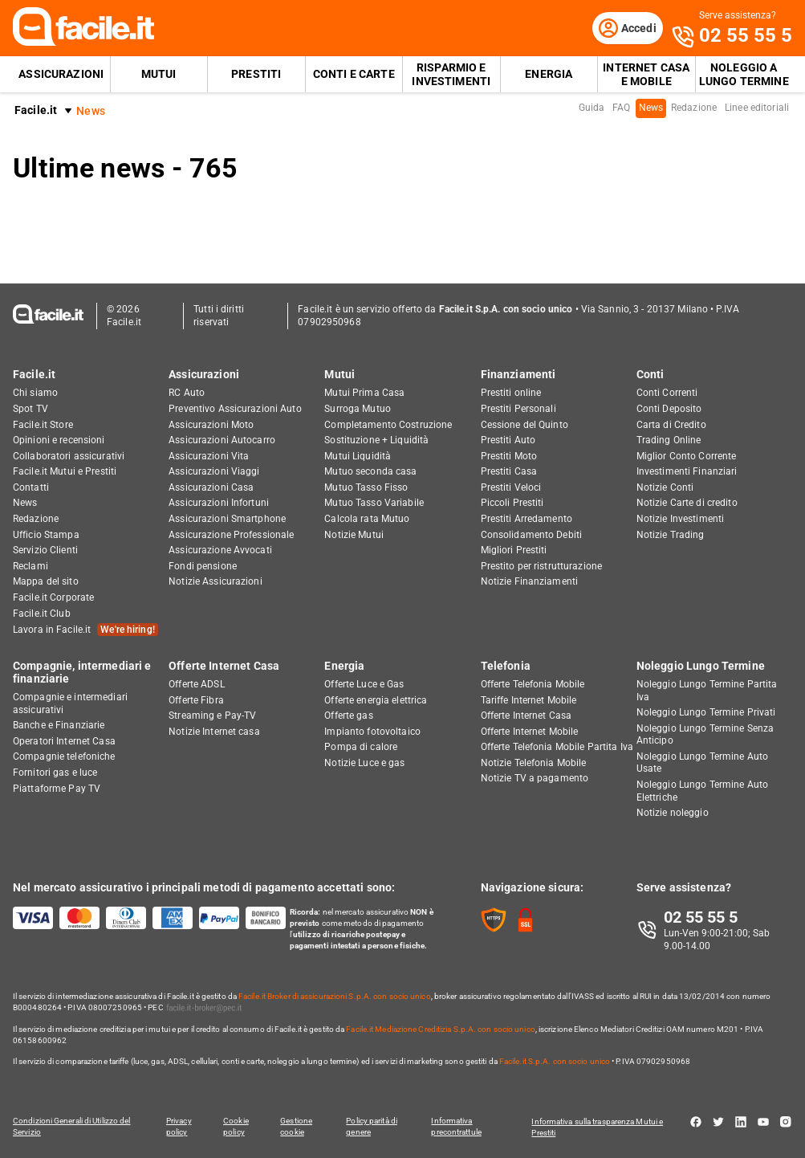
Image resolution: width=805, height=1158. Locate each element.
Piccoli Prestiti (512, 504)
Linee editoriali (757, 110)
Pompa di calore (360, 748)
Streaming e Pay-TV (212, 716)
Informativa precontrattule (461, 1127)
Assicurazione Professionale (231, 535)
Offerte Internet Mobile (530, 732)
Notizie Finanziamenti (530, 583)
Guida (592, 110)
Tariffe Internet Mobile (529, 701)
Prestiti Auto (508, 440)
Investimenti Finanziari (687, 473)
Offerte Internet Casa (224, 666)
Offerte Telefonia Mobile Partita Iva (557, 748)
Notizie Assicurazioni (215, 583)
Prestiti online (511, 394)
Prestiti (256, 77)
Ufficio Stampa (46, 535)
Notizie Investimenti (680, 519)
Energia (548, 77)
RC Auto (187, 394)
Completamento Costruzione (388, 425)
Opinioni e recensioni (59, 440)
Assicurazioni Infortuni (219, 504)
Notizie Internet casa (214, 732)
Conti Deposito (669, 409)
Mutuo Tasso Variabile (374, 504)
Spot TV (30, 409)
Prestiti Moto (509, 457)
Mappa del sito (46, 583)
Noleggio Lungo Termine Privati (706, 713)
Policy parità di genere (375, 1127)
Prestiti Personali (518, 409)
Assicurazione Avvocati (220, 551)
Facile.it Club (42, 614)
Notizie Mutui (354, 535)
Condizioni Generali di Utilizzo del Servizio (72, 1127)
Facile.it (35, 113)
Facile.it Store (43, 425)
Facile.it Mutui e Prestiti (64, 473)
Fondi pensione (203, 567)
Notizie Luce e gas (364, 763)
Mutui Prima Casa (364, 394)
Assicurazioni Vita (209, 457)
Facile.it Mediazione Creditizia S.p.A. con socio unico (440, 1029)
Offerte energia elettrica (375, 701)
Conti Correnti (667, 394)
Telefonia (506, 666)
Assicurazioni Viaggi (214, 473)
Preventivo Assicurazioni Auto (235, 409)
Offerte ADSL (196, 685)
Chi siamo (35, 394)
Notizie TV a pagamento (535, 779)
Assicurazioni (61, 77)
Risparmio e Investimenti (451, 77)
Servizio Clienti (45, 551)
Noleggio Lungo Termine (700, 666)
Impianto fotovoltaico (372, 732)
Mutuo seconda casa (370, 473)
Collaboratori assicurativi (68, 457)
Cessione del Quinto (524, 425)
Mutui (159, 77)
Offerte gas (348, 716)
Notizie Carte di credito (687, 504)
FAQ (621, 110)
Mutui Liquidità (357, 457)
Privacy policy (177, 1127)
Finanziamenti (518, 375)
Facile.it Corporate (53, 598)
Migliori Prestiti (514, 551)
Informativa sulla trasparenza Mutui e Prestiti (602, 1127)
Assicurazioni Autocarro (222, 440)
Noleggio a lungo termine (744, 77)
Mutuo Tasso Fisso (366, 488)
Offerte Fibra (196, 701)
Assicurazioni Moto (211, 425)
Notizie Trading (670, 535)
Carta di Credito (671, 425)
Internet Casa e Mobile (646, 77)
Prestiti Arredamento (526, 519)
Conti (650, 375)
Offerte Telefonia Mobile (533, 685)
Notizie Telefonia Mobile (534, 763)
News (651, 110)
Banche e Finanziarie (58, 726)
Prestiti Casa (509, 473)
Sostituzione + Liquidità (376, 440)
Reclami (30, 567)
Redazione (694, 110)
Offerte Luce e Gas (364, 685)
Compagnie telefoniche (64, 758)
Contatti (31, 488)
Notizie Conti (665, 488)
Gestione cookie (299, 1127)
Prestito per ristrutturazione (541, 567)
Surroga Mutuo (357, 409)
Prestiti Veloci (511, 488)
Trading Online (668, 440)
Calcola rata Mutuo (366, 519)
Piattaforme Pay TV (56, 789)
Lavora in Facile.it (85, 631)
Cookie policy (236, 1127)
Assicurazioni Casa (211, 488)
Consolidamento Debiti (532, 535)
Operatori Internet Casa (64, 742)
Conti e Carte (354, 77)
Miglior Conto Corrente (686, 457)
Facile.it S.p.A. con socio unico (554, 1062)
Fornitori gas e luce (55, 773)
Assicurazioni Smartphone (227, 519)
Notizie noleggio (672, 814)
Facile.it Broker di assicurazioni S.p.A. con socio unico (334, 997)
